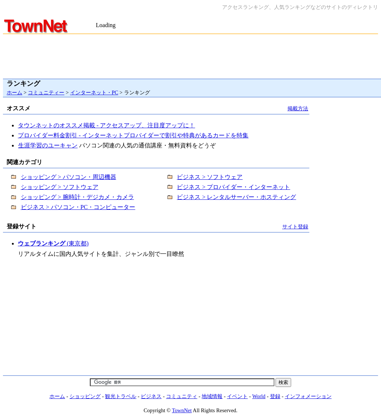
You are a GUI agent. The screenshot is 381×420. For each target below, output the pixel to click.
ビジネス (151, 396)
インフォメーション (308, 396)
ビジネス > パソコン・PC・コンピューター (78, 207)
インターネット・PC (94, 92)
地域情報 (212, 396)
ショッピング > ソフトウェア (59, 187)
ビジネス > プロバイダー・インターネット (233, 187)
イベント (237, 396)
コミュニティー (46, 92)
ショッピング (85, 396)
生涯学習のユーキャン (48, 145)
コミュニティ (181, 396)
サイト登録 (295, 226)
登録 (275, 396)
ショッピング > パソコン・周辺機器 (68, 177)
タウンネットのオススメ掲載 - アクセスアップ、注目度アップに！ (106, 125)
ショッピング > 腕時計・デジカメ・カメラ (77, 197)
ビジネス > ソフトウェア (209, 177)
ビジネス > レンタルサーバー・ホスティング (236, 197)
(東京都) (53, 243)
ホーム (14, 92)
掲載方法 (297, 108)
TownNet (182, 410)
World (259, 396)
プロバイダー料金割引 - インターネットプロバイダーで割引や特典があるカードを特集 (133, 135)
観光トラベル (120, 396)
